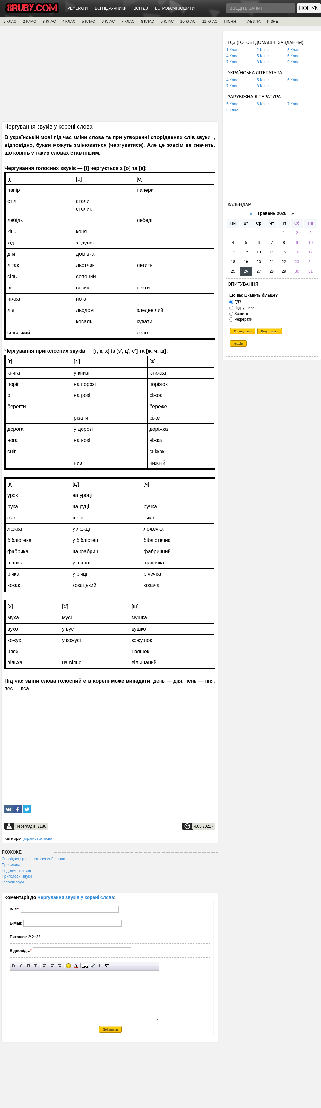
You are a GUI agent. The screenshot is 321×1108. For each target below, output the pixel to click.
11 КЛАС (209, 21)
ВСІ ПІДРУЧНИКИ (110, 8)
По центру (52, 966)
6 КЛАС (108, 21)
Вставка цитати (92, 966)
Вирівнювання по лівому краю (44, 966)
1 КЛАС (9, 21)
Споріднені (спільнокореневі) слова (33, 859)
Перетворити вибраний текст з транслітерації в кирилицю (99, 966)
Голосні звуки (13, 882)
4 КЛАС (68, 21)
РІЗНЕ (272, 21)
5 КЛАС (88, 21)
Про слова (11, 865)
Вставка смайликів (68, 966)
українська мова (37, 838)
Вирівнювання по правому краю (59, 966)
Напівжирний (13, 966)
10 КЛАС (188, 21)
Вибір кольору (76, 966)
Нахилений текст (21, 966)
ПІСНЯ (230, 21)
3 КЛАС (49, 21)
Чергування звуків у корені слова (76, 897)
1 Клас (232, 50)
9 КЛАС (167, 21)
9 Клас (293, 62)
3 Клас (293, 50)
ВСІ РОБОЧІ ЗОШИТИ (175, 8)
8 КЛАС (147, 21)
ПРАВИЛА (251, 21)
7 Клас (232, 62)
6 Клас (293, 56)
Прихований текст (85, 966)
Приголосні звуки (17, 876)
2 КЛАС (29, 21)
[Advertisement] (110, 76)
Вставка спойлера (107, 966)
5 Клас (263, 56)
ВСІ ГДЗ (141, 8)
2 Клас (263, 50)
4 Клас (232, 56)
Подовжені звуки (16, 870)
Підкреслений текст (28, 966)
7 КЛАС (127, 21)
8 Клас (263, 62)
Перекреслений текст (35, 966)
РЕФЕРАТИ (77, 8)
